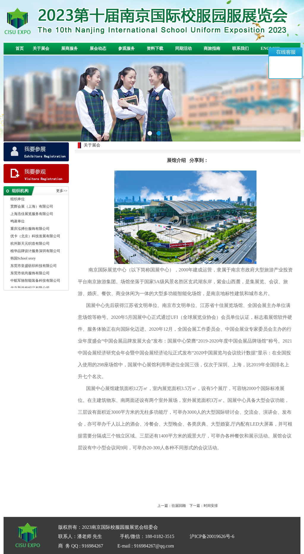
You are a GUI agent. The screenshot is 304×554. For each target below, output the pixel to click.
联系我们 (240, 48)
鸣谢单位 (17, 222)
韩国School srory (23, 259)
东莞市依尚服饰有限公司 (30, 274)
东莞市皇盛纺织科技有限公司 (33, 266)
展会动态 (98, 48)
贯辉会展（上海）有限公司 (31, 207)
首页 (19, 48)
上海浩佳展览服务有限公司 (31, 214)
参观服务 (126, 48)
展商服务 (69, 48)
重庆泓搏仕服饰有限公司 (30, 229)
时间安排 (211, 506)
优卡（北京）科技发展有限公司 (35, 237)
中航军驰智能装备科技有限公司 (35, 281)
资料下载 (155, 48)
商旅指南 (212, 48)
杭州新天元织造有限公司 (30, 244)
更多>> (61, 191)
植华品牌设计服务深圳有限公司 (35, 251)
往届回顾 (179, 506)
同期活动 (183, 48)
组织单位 (17, 200)
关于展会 (41, 48)
